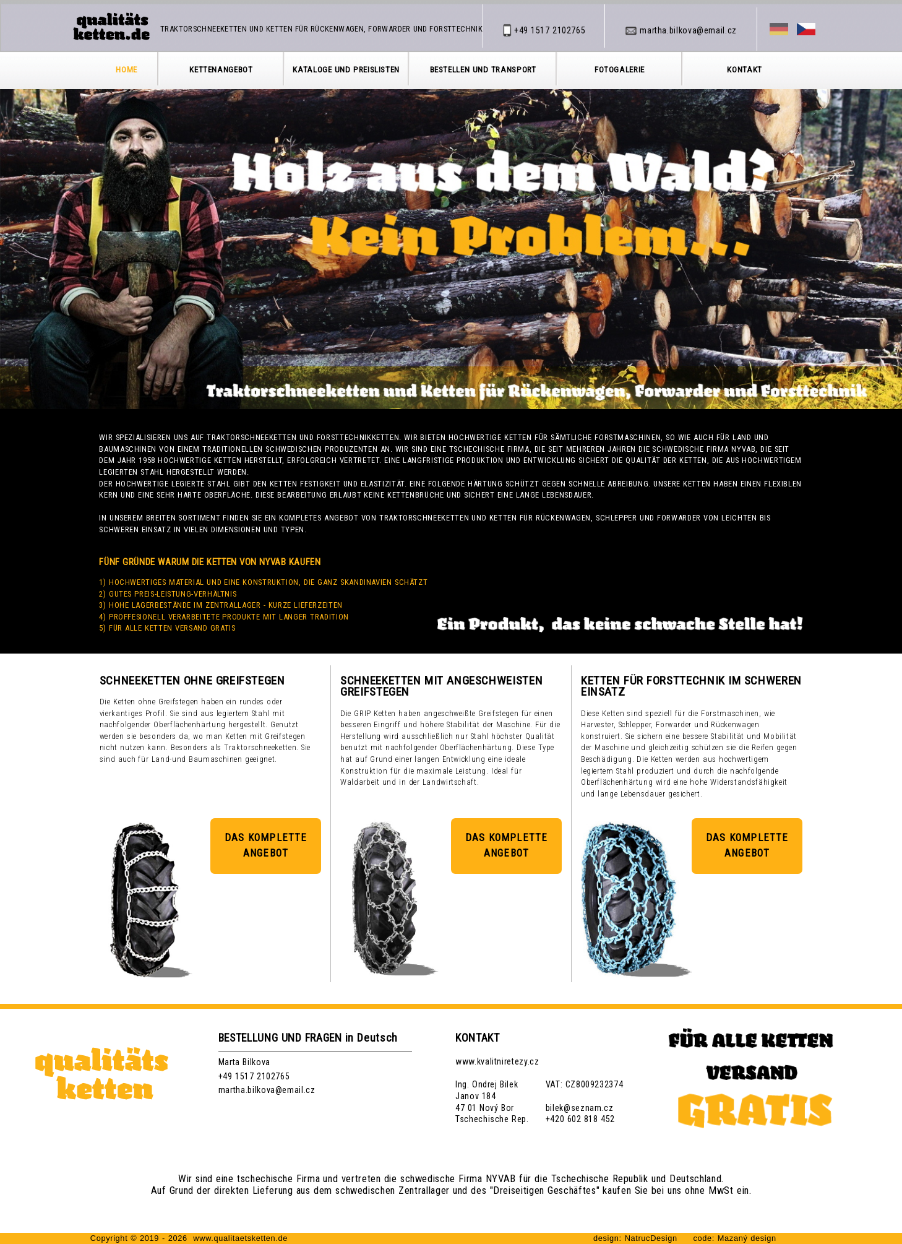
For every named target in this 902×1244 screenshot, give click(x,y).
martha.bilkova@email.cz (267, 1090)
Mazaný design (745, 1238)
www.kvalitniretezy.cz (497, 1061)
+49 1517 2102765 (254, 1076)
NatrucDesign (651, 1238)
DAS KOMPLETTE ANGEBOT (266, 845)
